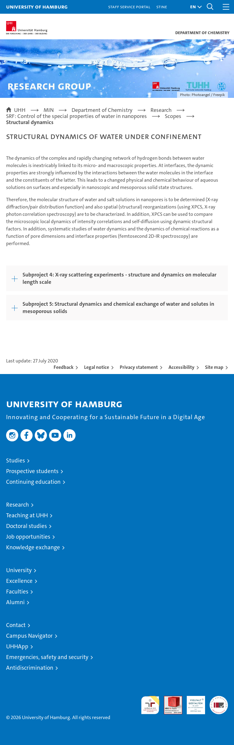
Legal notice (96, 367)
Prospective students (32, 471)
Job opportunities (28, 536)
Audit (170, 699)
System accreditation (219, 702)
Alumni (15, 602)
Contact (16, 625)
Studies (15, 460)
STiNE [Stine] (161, 6)
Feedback (63, 367)
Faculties (17, 591)
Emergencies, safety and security (47, 657)
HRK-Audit (192, 702)
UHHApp (17, 646)
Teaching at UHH (27, 515)
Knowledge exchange (33, 547)
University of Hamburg (37, 6)
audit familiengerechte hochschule (150, 705)
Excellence (19, 581)
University (19, 570)
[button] (194, 7)
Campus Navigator (29, 636)
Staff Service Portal (129, 6)
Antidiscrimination (29, 668)
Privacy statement (139, 367)
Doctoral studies (26, 526)
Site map (214, 367)
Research (17, 504)
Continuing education (33, 482)
